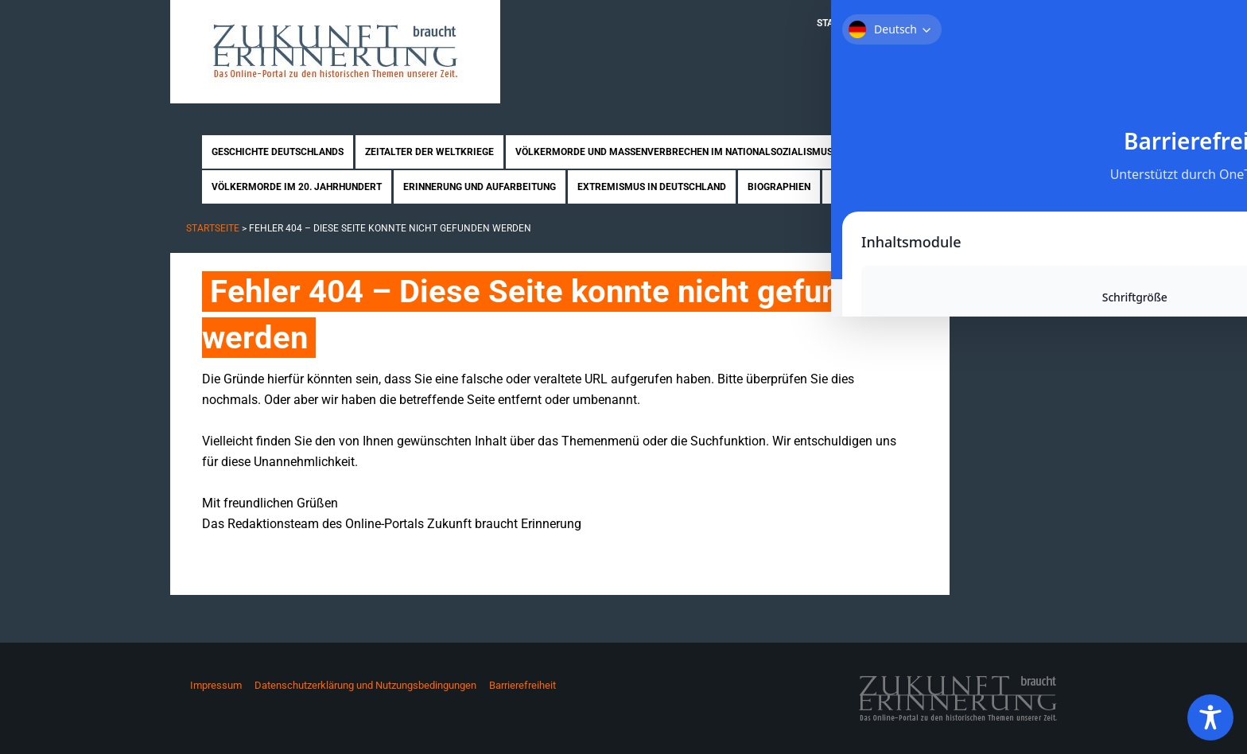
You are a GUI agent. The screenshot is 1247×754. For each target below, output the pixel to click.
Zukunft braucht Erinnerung (335, 51)
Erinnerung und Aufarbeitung (479, 186)
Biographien (779, 186)
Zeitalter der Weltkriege (429, 151)
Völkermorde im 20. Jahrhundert (297, 186)
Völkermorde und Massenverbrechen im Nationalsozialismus (674, 151)
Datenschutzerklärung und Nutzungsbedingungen (365, 685)
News (929, 186)
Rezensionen (863, 186)
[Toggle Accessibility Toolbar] (1210, 717)
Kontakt (1049, 23)
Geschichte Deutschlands (278, 151)
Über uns (911, 23)
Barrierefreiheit (522, 685)
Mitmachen (981, 23)
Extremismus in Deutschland (651, 186)
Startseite (844, 23)
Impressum (216, 685)
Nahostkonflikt (895, 151)
